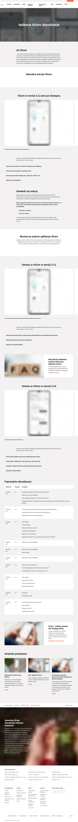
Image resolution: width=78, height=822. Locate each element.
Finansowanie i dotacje (42, 5)
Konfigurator (59, 4)
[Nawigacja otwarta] (2, 5)
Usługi (23, 4)
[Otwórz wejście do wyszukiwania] (72, 4)
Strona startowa (8, 705)
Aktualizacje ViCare (35, 705)
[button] (69, 705)
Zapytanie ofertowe (30, 5)
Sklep (66, 4)
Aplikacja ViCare (25, 705)
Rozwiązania (17, 4)
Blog (52, 4)
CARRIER (18, 820)
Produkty (9, 4)
